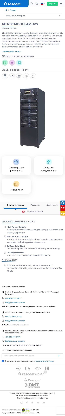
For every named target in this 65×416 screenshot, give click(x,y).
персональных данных (44, 361)
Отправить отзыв (32, 211)
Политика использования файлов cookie (31, 396)
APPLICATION (10, 260)
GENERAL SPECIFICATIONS (19, 221)
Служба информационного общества (32, 398)
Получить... (52, 4)
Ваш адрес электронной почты (19, 355)
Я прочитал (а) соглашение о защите (29, 361)
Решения (35, 205)
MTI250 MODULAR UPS (20, 24)
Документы (52, 205)
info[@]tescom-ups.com (15, 303)
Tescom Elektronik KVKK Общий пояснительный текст (31, 393)
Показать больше (11, 51)
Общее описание (15, 205)
